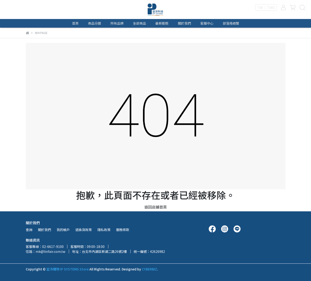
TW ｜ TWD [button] (266, 7)
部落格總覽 (231, 23)
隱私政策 (103, 229)
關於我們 (184, 23)
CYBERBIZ (149, 269)
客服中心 (206, 23)
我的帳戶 (63, 229)
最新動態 (161, 23)
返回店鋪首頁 (155, 207)
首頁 (75, 23)
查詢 (29, 229)
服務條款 (122, 229)
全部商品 (139, 23)
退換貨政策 (83, 229)
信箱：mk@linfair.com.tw (45, 251)
